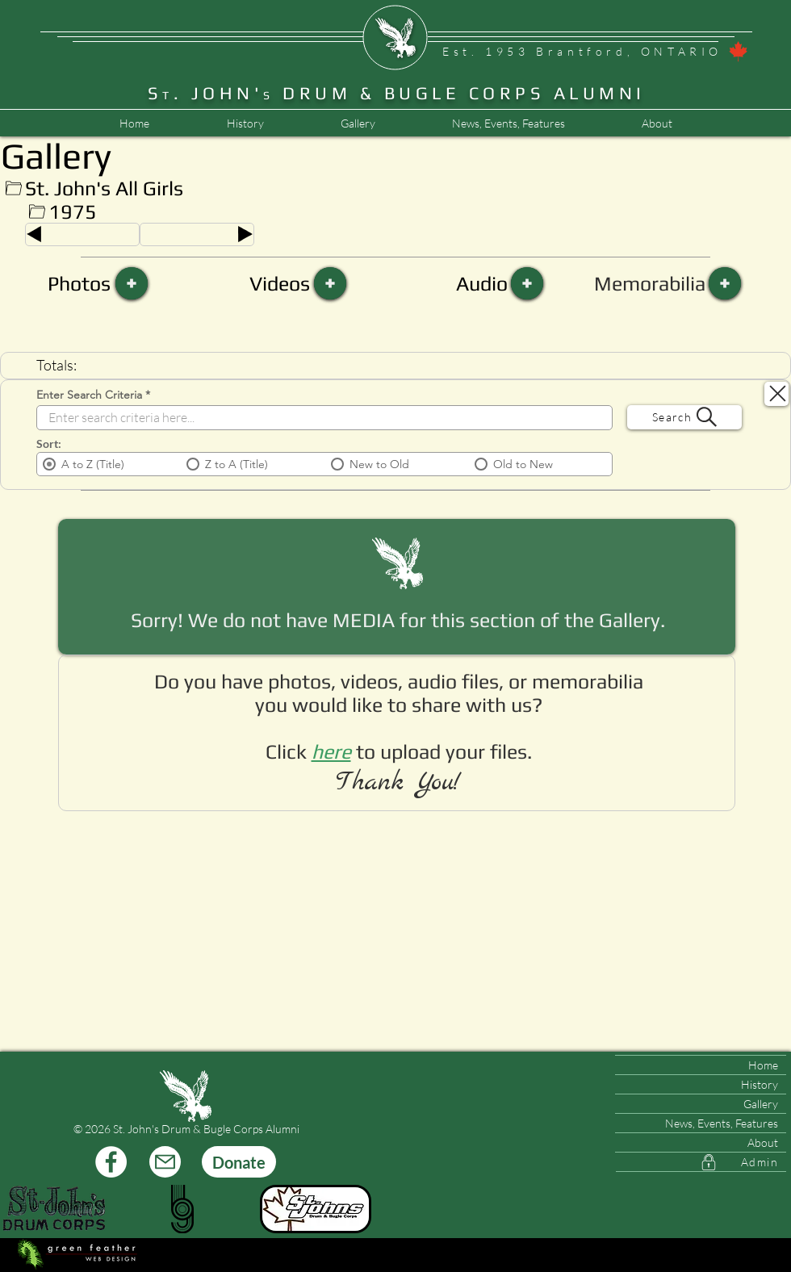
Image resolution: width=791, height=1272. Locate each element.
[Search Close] (776, 394)
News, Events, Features (721, 1123)
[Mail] (165, 1162)
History (759, 1084)
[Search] (684, 417)
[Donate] (239, 1162)
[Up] (13, 188)
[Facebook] (111, 1162)
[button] (508, 123)
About (762, 1142)
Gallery (760, 1104)
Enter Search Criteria (89, 394)
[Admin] (701, 1162)
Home (763, 1065)
